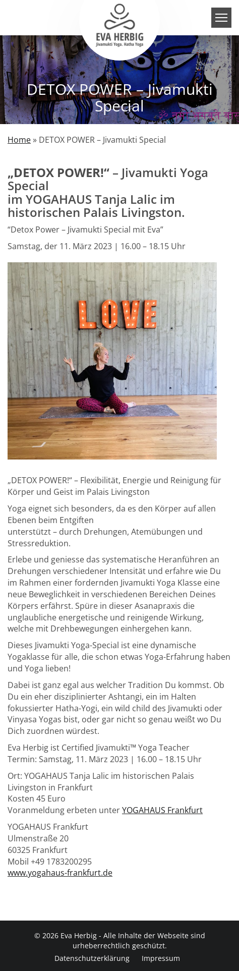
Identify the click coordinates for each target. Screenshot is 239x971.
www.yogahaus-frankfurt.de (60, 872)
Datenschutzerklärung (92, 958)
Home (19, 139)
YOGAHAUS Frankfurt (162, 810)
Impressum (161, 958)
